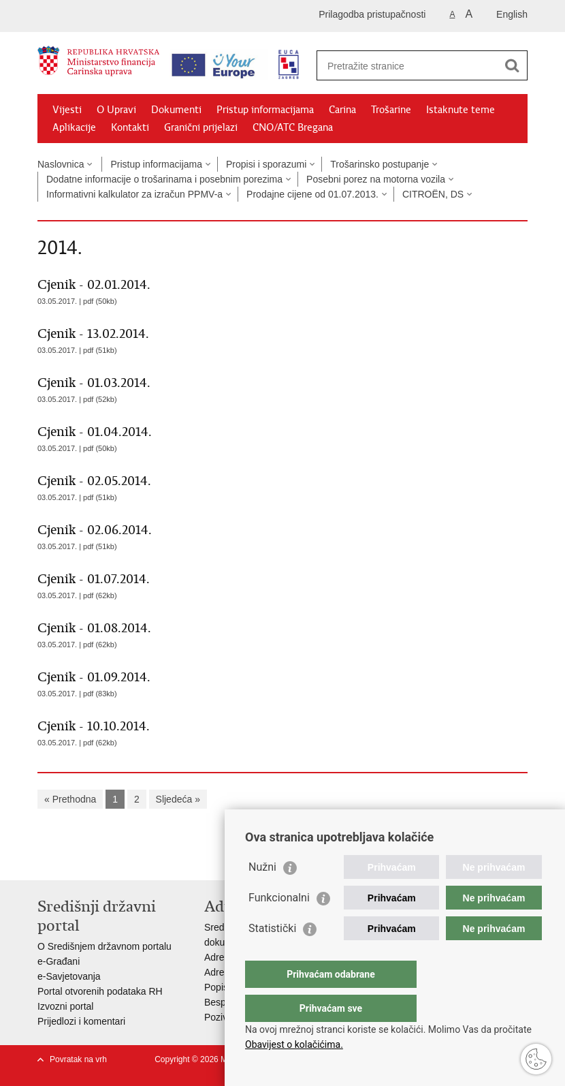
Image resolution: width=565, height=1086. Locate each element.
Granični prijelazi (201, 127)
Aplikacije (74, 127)
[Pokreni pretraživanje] (511, 65)
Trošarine (391, 110)
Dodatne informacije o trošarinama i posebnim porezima (164, 179)
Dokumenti (176, 110)
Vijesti (67, 110)
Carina (342, 110)
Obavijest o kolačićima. (294, 1044)
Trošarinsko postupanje (379, 164)
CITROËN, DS (433, 194)
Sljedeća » (178, 799)
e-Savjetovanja (69, 976)
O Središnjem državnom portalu (104, 946)
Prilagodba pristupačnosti (372, 14)
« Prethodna (70, 799)
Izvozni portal (65, 1006)
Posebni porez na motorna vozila (375, 179)
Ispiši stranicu (44, 859)
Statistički (272, 955)
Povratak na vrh (78, 1059)
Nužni (262, 894)
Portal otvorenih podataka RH (100, 991)
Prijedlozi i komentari (81, 1021)
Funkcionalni (279, 924)
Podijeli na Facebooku (74, 859)
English (512, 14)
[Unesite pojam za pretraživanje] (407, 66)
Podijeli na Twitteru (103, 859)
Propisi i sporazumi (266, 164)
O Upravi (116, 110)
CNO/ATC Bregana (293, 127)
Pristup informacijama (265, 110)
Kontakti (130, 127)
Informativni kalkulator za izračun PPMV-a (134, 194)
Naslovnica (60, 164)
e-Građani (58, 961)
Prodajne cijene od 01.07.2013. (312, 194)
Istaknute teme (460, 110)
